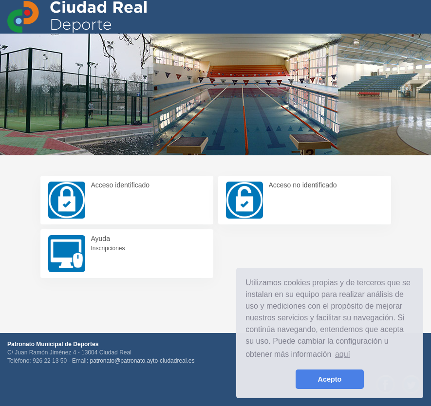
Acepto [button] (330, 379)
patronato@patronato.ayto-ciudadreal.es (142, 360)
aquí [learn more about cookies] (342, 354)
